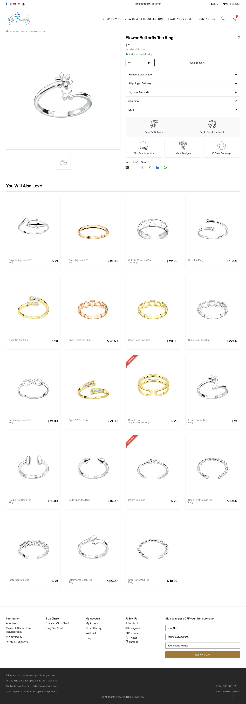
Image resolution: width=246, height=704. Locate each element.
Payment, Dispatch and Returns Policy (19, 629)
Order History (93, 628)
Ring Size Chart (54, 628)
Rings (17, 31)
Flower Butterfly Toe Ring (37, 31)
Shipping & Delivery (182, 83)
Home (12, 31)
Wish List (91, 633)
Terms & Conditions (17, 641)
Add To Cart (197, 63)
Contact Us (207, 18)
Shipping (182, 101)
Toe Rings (24, 31)
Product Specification (182, 74)
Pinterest (132, 633)
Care (182, 109)
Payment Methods (182, 92)
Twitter (131, 637)
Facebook (132, 623)
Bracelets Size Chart (57, 623)
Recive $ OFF (202, 654)
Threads (132, 641)
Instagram (133, 628)
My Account (92, 623)
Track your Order (181, 18)
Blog (88, 638)
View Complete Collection (144, 18)
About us (11, 623)
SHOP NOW (111, 19)
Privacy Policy (14, 636)
